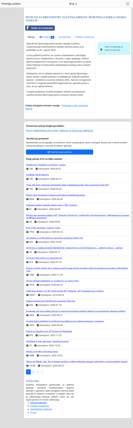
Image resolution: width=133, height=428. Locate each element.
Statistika (65, 37)
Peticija (31, 37)
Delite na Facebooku (39, 28)
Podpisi (46, 37)
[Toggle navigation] (127, 3)
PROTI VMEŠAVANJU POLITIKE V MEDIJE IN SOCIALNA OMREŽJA (59, 131)
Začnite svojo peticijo (60, 152)
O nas (33, 412)
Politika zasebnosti (84, 37)
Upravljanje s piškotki (41, 409)
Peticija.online (11, 3)
